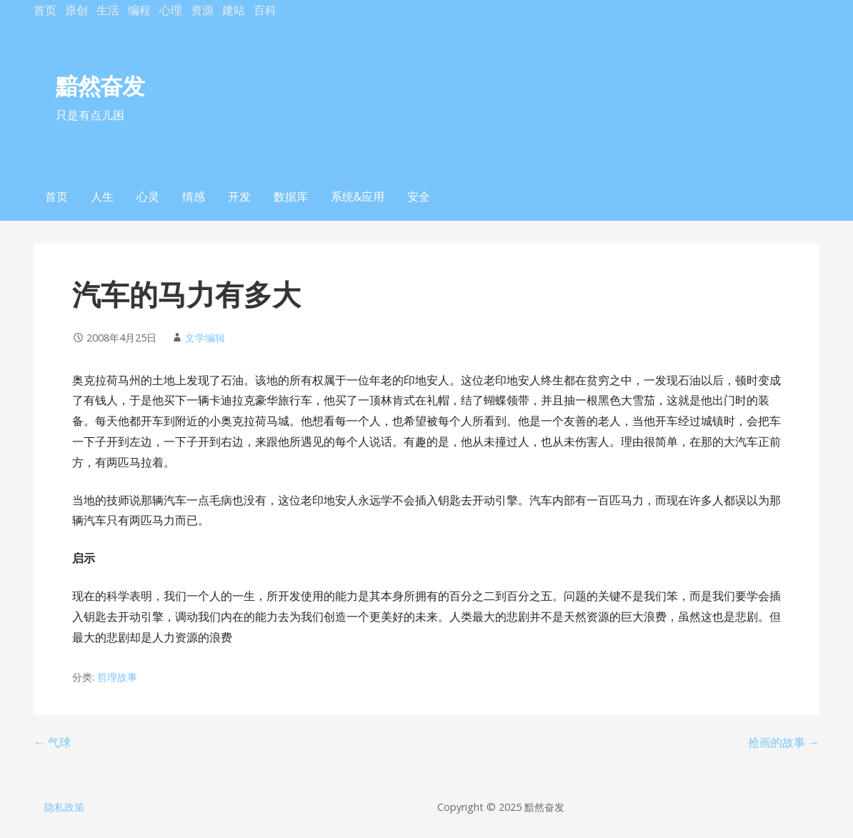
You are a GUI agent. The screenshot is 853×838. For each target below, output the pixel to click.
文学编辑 (205, 337)
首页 (45, 10)
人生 (102, 196)
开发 (239, 196)
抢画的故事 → (783, 742)
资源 (202, 10)
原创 (76, 10)
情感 (193, 196)
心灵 (147, 196)
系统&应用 (357, 196)
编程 (139, 10)
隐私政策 (64, 807)
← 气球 (52, 742)
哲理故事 (117, 677)
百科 (265, 10)
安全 (418, 196)
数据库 (291, 196)
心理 (170, 10)
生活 (107, 10)
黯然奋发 (100, 85)
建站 (233, 10)
